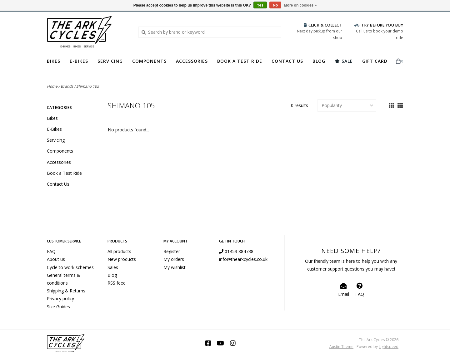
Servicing (110, 61)
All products (119, 251)
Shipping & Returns (66, 291)
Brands (67, 86)
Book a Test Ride (239, 61)
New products (122, 259)
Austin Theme (341, 346)
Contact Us (287, 61)
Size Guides (58, 307)
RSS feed (117, 283)
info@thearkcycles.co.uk (243, 259)
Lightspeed (388, 346)
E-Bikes (79, 61)
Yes (260, 5)
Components (149, 61)
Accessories (192, 61)
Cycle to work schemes (70, 267)
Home (52, 86)
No (275, 5)
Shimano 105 (87, 86)
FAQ (51, 251)
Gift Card (375, 61)
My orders (173, 259)
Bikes (53, 61)
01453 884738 (236, 251)
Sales (113, 267)
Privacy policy (60, 298)
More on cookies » (300, 5)
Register (171, 251)
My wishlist (174, 267)
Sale (344, 61)
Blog (318, 61)
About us (56, 259)
